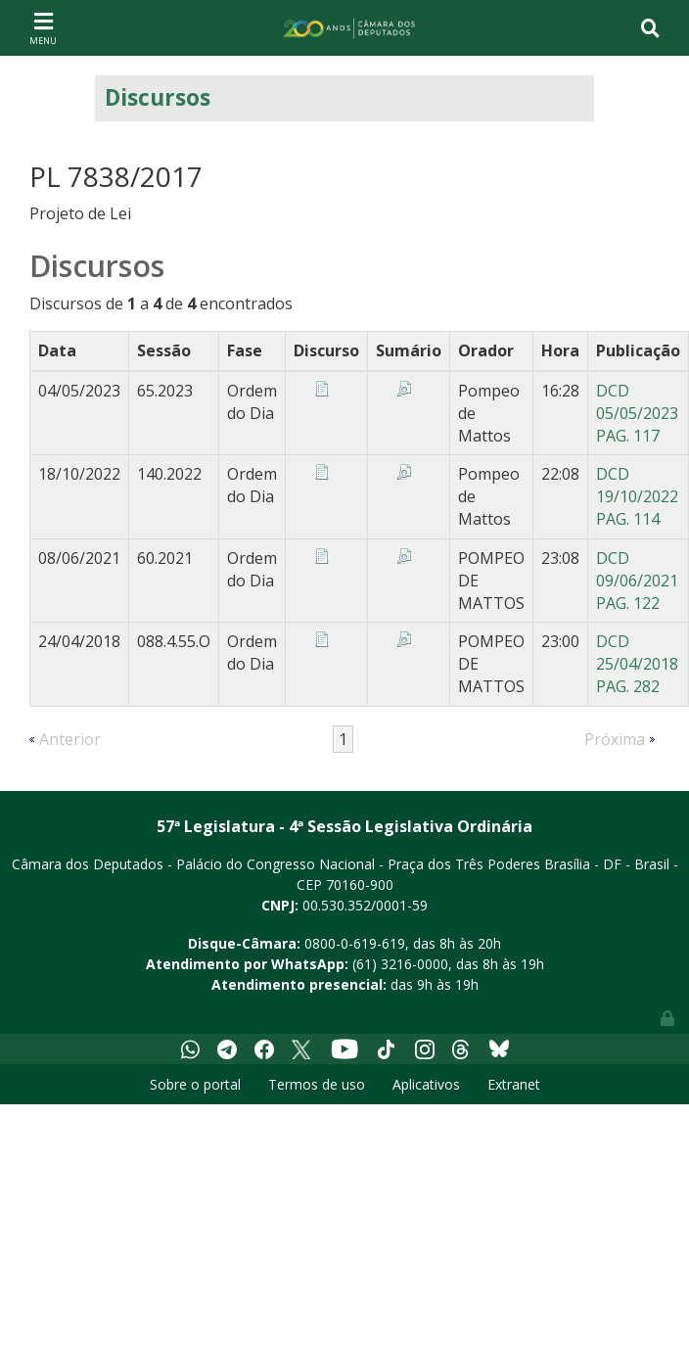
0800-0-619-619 (354, 943)
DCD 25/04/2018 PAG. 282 (637, 663)
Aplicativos (426, 1084)
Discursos (157, 97)
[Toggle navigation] (43, 27)
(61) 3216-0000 (400, 964)
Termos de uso (316, 1084)
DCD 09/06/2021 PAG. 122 (637, 580)
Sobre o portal (195, 1084)
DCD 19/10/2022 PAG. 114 (637, 496)
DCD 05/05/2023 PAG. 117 (637, 413)
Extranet (513, 1084)
